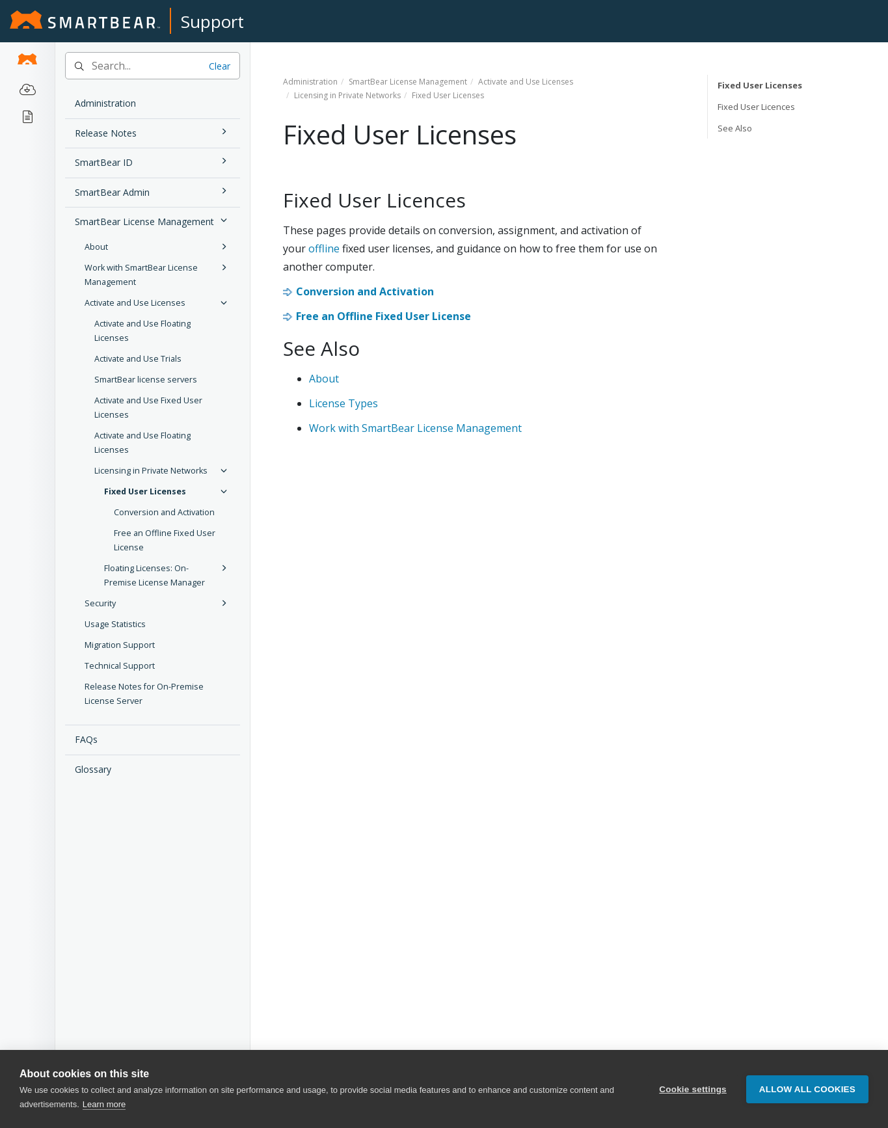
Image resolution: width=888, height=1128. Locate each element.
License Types (343, 403)
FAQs (86, 739)
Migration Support (120, 645)
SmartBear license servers (145, 379)
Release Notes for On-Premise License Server (144, 693)
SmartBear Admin (153, 190)
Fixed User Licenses (167, 491)
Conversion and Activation (164, 512)
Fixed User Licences (756, 107)
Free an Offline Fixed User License (164, 540)
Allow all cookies (807, 1089)
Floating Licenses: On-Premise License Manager (167, 574)
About (158, 246)
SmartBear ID (153, 161)
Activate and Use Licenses (158, 302)
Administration (105, 103)
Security (158, 603)
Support (212, 21)
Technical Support (120, 665)
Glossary (93, 769)
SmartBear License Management (153, 220)
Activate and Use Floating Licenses (142, 330)
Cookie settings (693, 1089)
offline (324, 248)
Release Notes (153, 131)
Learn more (104, 1104)
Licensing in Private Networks (162, 470)
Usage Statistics (115, 624)
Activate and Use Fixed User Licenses (148, 407)
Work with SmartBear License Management (158, 274)
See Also (735, 128)
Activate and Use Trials (138, 358)
